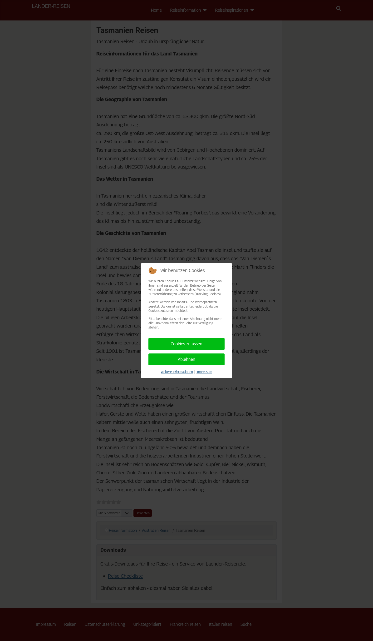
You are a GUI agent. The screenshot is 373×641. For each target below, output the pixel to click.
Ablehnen (186, 359)
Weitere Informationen (177, 372)
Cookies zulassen (186, 343)
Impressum (204, 372)
